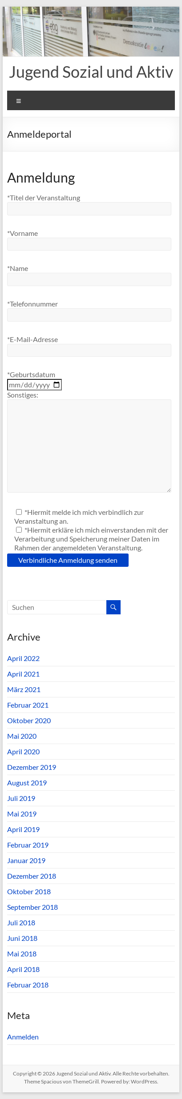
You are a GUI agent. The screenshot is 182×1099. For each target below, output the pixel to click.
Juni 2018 (22, 938)
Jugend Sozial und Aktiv (91, 71)
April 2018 (23, 969)
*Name (17, 268)
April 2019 (23, 829)
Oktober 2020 (29, 720)
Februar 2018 (28, 984)
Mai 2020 (21, 736)
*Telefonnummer (32, 303)
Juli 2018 (21, 922)
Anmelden (23, 1036)
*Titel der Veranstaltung (43, 197)
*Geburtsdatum (31, 374)
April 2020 (23, 751)
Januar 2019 (26, 860)
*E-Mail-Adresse (32, 339)
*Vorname (22, 233)
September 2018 (32, 907)
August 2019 (27, 782)
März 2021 (23, 689)
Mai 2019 (21, 813)
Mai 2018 (21, 953)
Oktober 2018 (29, 891)
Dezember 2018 (31, 876)
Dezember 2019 (31, 767)
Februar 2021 (28, 705)
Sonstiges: (22, 394)
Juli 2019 (21, 798)
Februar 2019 (28, 844)
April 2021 (23, 673)
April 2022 (23, 658)
